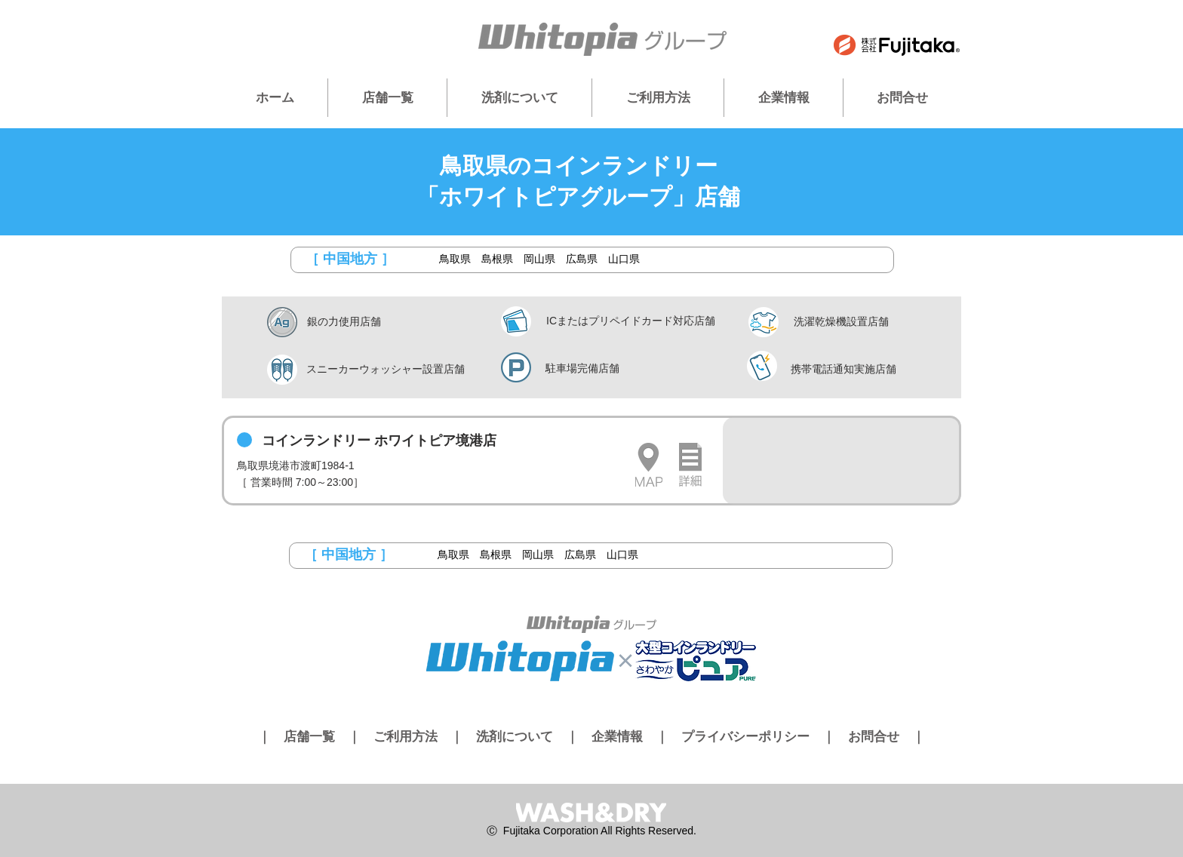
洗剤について (514, 737)
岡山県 (539, 259)
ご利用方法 (405, 737)
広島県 (582, 259)
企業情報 (617, 737)
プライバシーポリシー (745, 737)
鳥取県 (455, 259)
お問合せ (873, 737)
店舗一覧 (309, 737)
